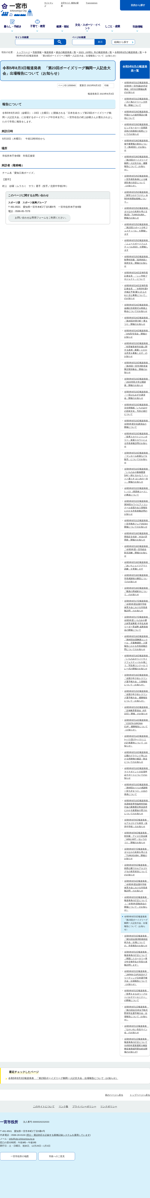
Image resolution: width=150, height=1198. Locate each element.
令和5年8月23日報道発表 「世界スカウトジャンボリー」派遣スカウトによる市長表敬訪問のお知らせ (136, 440)
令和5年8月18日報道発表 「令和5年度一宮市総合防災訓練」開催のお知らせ (136, 551)
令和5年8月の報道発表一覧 (128, 52)
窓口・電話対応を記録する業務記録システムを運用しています (58, 1104)
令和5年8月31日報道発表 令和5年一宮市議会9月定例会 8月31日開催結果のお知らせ (136, 87)
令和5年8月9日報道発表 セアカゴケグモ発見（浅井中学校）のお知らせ (136, 823)
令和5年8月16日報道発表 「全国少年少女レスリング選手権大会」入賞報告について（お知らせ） (136, 680)
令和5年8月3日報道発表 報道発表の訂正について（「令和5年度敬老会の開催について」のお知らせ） (136, 903)
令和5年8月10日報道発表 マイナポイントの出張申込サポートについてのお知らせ (136, 773)
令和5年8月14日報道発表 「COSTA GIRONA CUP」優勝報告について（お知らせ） (136, 725)
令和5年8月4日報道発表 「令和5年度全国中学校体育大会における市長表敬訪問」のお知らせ (136, 886)
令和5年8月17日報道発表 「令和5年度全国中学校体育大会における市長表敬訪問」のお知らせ (136, 606)
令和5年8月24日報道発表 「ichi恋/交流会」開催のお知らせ (136, 333)
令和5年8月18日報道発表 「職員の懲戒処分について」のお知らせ (136, 591)
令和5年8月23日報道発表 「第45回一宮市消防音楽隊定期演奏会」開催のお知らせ (136, 367)
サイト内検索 (22, 37)
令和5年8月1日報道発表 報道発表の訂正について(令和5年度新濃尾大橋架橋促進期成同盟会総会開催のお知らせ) (136, 1045)
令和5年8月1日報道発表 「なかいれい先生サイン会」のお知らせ (136, 1029)
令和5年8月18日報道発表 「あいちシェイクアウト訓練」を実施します (136, 565)
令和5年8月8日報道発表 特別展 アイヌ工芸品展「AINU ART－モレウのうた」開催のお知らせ (136, 838)
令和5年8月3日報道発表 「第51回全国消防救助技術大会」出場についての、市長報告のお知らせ (136, 941)
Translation (92, 3)
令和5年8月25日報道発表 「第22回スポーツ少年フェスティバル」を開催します (136, 229)
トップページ (23, 52)
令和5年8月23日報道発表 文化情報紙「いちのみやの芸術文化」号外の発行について (136, 409)
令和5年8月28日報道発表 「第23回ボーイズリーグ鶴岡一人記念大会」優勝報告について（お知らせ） (136, 163)
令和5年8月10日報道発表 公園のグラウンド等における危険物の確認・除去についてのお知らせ (136, 757)
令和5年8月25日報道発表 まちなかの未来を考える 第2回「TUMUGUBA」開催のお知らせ (136, 213)
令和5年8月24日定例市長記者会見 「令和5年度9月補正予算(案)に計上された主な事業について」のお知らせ (136, 292)
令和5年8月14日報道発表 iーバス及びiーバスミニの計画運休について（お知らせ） (136, 741)
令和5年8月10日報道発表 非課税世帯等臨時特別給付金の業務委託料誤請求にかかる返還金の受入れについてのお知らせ (136, 807)
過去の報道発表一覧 (66, 52)
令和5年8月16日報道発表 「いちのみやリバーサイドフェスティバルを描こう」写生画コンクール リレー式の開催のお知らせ (136, 662)
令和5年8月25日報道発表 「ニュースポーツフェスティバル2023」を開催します (136, 245)
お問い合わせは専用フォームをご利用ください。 (41, 217)
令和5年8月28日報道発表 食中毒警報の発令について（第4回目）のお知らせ (136, 145)
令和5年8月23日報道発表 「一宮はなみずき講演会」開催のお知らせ (136, 395)
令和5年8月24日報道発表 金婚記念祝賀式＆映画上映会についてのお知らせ (136, 308)
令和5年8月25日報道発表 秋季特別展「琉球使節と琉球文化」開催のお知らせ (136, 261)
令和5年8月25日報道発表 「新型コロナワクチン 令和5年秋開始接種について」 (136, 197)
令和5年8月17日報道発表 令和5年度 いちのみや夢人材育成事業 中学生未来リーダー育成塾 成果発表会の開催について (136, 623)
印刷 (106, 85)
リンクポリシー (108, 1076)
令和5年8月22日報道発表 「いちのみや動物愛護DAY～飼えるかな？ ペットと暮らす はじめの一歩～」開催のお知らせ (136, 475)
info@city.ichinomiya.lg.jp (21, 1108)
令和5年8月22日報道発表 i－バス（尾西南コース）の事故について (136, 491)
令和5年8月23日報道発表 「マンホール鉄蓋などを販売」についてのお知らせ (136, 458)
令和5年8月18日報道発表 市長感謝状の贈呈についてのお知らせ (136, 578)
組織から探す (121, 42)
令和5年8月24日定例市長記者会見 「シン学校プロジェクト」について (136, 275)
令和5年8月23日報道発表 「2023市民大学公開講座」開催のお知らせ (136, 382)
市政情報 (37, 52)
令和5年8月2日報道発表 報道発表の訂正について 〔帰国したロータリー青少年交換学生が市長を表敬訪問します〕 (136, 958)
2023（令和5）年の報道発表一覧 (95, 52)
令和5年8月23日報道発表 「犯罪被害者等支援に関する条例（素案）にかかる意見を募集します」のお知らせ (136, 349)
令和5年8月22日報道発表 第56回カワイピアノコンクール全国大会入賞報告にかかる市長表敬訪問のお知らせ (136, 507)
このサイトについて (44, 1076)
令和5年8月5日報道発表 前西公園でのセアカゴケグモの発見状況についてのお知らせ (136, 870)
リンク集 (63, 1076)
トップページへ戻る (140, 1064)
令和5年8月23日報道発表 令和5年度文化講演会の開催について (136, 423)
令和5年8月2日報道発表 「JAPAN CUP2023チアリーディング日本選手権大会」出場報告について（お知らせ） (136, 977)
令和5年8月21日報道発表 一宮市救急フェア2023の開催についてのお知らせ (136, 523)
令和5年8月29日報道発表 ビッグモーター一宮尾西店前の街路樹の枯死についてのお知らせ (136, 129)
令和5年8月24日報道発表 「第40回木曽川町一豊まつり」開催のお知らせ (136, 321)
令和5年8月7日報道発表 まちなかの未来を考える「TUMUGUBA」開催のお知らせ (136, 854)
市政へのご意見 (57, 1125)
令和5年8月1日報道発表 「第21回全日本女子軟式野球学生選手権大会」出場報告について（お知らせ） (136, 1013)
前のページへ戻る (114, 1064)
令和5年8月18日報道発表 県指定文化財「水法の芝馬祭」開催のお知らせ (136, 536)
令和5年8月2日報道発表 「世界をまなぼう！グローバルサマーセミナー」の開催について (136, 995)
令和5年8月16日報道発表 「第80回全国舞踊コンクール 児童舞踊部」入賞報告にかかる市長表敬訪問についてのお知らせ (136, 642)
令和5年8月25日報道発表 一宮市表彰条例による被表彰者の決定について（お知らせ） (136, 181)
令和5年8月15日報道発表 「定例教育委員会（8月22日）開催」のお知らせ (136, 710)
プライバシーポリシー (84, 1076)
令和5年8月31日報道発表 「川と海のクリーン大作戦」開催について (136, 102)
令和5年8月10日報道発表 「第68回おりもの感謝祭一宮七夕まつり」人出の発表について (136, 789)
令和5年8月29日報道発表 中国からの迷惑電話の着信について (136, 114)
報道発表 (48, 52)
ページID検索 (79, 37)
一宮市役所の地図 (20, 1125)
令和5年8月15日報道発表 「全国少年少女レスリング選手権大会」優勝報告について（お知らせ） (136, 696)
